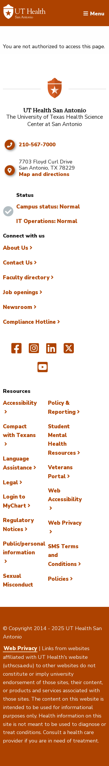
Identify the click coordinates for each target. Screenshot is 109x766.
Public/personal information (24, 548)
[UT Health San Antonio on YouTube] (42, 369)
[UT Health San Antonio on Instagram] (34, 351)
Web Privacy (20, 648)
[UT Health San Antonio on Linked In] (51, 351)
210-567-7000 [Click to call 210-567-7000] (37, 145)
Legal (10, 482)
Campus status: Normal (48, 207)
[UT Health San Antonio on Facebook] (16, 351)
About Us (15, 248)
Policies (58, 579)
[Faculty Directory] (24, 13)
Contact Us (18, 263)
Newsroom (17, 307)
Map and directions (44, 174)
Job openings (20, 292)
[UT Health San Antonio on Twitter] (69, 351)
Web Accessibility (65, 495)
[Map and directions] (9, 170)
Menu (97, 13)
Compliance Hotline (29, 322)
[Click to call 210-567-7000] (9, 145)
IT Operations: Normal (46, 221)
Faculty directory (26, 277)
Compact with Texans (19, 431)
